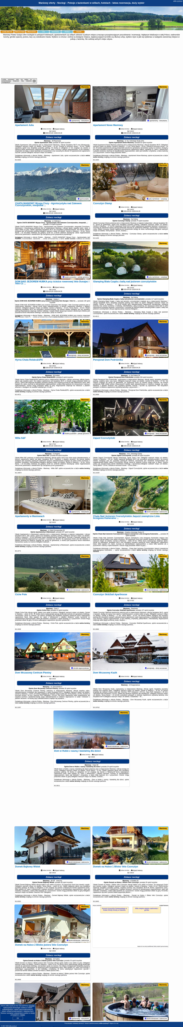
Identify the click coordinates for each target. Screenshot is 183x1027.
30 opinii (67, 688)
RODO (22, 1015)
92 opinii (143, 142)
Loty (43, 31)
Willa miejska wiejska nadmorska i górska (146, 909)
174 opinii (52, 224)
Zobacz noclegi (54, 137)
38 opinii (64, 882)
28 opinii (148, 882)
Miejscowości (32, 31)
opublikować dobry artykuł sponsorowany (157, 946)
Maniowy (85, 87)
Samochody (55, 31)
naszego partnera (40, 157)
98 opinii (59, 455)
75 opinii (139, 221)
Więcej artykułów (97, 905)
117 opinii (154, 299)
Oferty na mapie (20, 31)
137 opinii (65, 532)
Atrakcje (67, 31)
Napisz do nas (114, 1023)
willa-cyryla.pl (177, 1)
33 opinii (73, 961)
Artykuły (78, 31)
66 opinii (140, 455)
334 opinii (143, 377)
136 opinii (87, 301)
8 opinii (64, 377)
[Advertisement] (91, 59)
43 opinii (59, 610)
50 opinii (61, 142)
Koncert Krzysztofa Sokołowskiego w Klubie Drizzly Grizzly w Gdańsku (114, 909)
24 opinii (110, 767)
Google (31, 1006)
